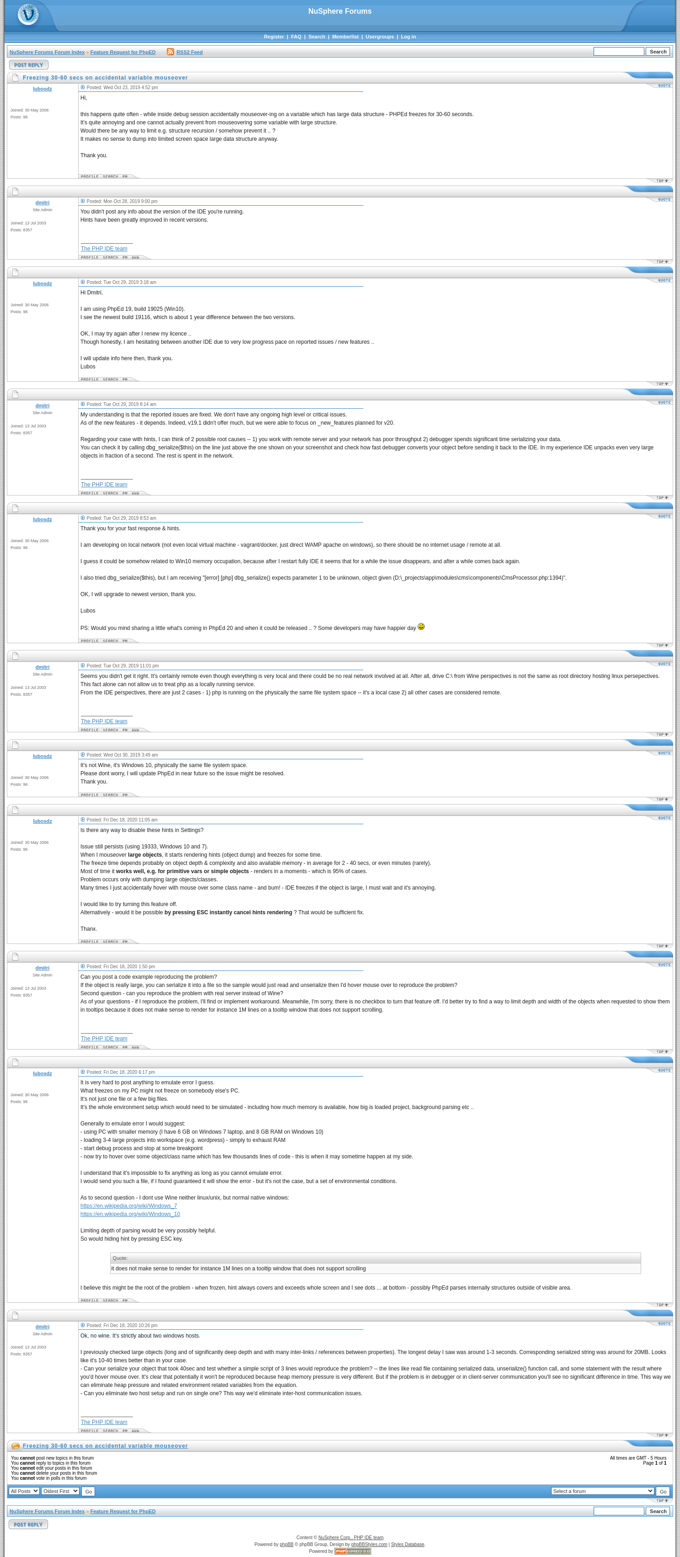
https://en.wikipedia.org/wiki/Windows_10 (130, 1214)
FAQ (296, 36)
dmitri (43, 202)
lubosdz (42, 88)
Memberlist (345, 36)
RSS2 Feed (184, 52)
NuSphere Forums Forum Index (47, 52)
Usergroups (380, 36)
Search (316, 36)
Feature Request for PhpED (123, 52)
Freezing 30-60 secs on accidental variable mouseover (105, 1446)
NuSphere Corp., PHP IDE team (351, 1537)
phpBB (286, 1544)
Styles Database (408, 1544)
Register (274, 36)
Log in (408, 36)
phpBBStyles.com (369, 1544)
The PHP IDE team (104, 248)
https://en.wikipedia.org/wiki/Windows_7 (128, 1206)
